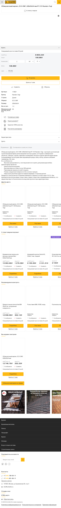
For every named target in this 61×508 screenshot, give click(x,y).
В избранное (8, 216)
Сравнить (19, 216)
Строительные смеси (7, 449)
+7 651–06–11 (8, 478)
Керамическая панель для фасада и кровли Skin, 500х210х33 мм (11, 256)
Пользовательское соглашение (31, 504)
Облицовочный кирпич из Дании (13, 383)
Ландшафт (4, 432)
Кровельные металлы (7, 424)
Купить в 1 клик (30, 82)
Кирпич (3, 437)
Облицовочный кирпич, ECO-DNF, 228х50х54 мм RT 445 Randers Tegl (37, 206)
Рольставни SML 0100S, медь (36, 304)
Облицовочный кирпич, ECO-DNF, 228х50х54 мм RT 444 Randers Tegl (13, 206)
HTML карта (5, 495)
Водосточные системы (8, 445)
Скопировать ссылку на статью (22, 147)
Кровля (3, 420)
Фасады (4, 441)
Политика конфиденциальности (11, 504)
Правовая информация (49, 504)
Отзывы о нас (5, 491)
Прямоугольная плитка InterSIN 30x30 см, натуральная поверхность (12, 306)
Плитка (3, 428)
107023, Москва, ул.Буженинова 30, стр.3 (16, 484)
